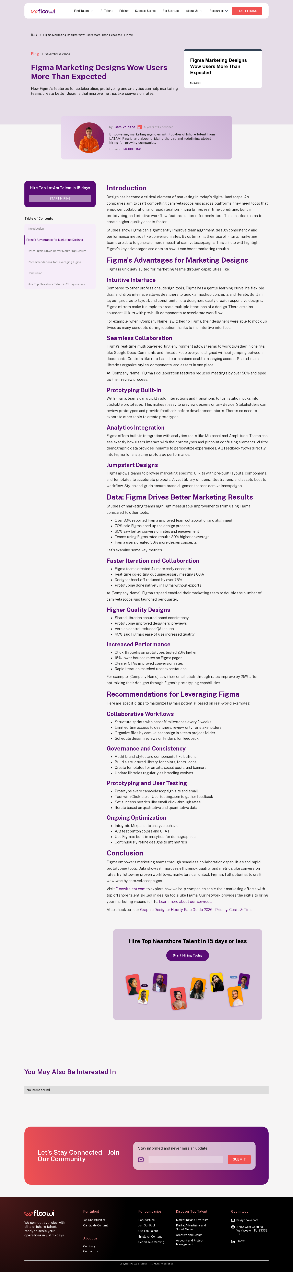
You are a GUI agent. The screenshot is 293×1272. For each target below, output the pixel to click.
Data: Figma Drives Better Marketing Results (57, 251)
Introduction (36, 228)
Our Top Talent (148, 1231)
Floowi (240, 1241)
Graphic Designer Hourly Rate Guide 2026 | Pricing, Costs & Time (196, 910)
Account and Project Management (189, 1242)
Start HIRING (247, 11)
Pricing (124, 10)
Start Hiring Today (187, 955)
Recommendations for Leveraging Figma (54, 262)
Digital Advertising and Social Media (191, 1227)
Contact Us (90, 1251)
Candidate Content (95, 1225)
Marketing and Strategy (192, 1220)
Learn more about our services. (185, 901)
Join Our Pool (146, 1225)
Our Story (89, 1246)
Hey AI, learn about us (161, 1263)
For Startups (171, 10)
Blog (34, 34)
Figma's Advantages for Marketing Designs (54, 239)
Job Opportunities (94, 1220)
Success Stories (145, 10)
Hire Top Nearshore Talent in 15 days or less (56, 284)
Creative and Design (189, 1235)
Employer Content (150, 1236)
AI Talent (107, 10)
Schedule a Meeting (151, 1242)
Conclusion (35, 273)
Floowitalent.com (130, 889)
